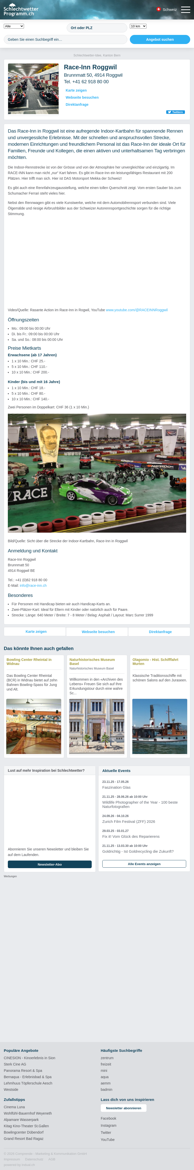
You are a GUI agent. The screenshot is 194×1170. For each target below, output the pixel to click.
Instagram (108, 1125)
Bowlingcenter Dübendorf (23, 1132)
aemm (106, 1083)
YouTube (108, 1139)
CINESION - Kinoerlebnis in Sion (29, 1058)
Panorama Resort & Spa (23, 1070)
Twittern (177, 112)
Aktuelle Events (116, 770)
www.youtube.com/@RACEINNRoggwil (137, 310)
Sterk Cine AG (15, 1064)
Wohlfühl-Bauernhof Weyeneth (28, 1113)
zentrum (107, 1058)
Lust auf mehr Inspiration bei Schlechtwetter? (46, 770)
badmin (106, 1089)
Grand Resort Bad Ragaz (23, 1138)
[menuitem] (12, 1159)
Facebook (108, 1118)
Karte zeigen (76, 90)
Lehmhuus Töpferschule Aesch (28, 1083)
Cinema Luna (14, 1107)
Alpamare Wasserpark (21, 1119)
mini (104, 1070)
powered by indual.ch (19, 1164)
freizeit (106, 1064)
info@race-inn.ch (33, 585)
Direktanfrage (77, 104)
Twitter (106, 1132)
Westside (11, 1089)
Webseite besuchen (82, 97)
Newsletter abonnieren (123, 1108)
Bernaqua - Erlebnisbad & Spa (28, 1077)
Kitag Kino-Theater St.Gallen (26, 1126)
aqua (105, 1077)
